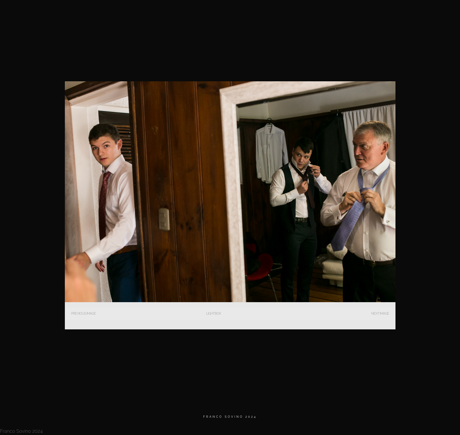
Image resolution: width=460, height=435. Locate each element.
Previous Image (83, 313)
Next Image (380, 313)
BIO (342, 13)
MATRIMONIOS (312, 13)
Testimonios (370, 13)
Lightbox (213, 313)
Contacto (405, 13)
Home (281, 13)
